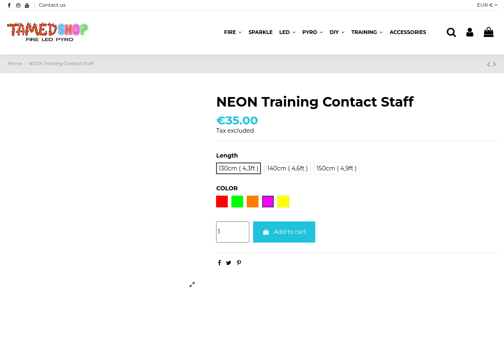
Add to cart (284, 232)
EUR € (487, 5)
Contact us (52, 5)
